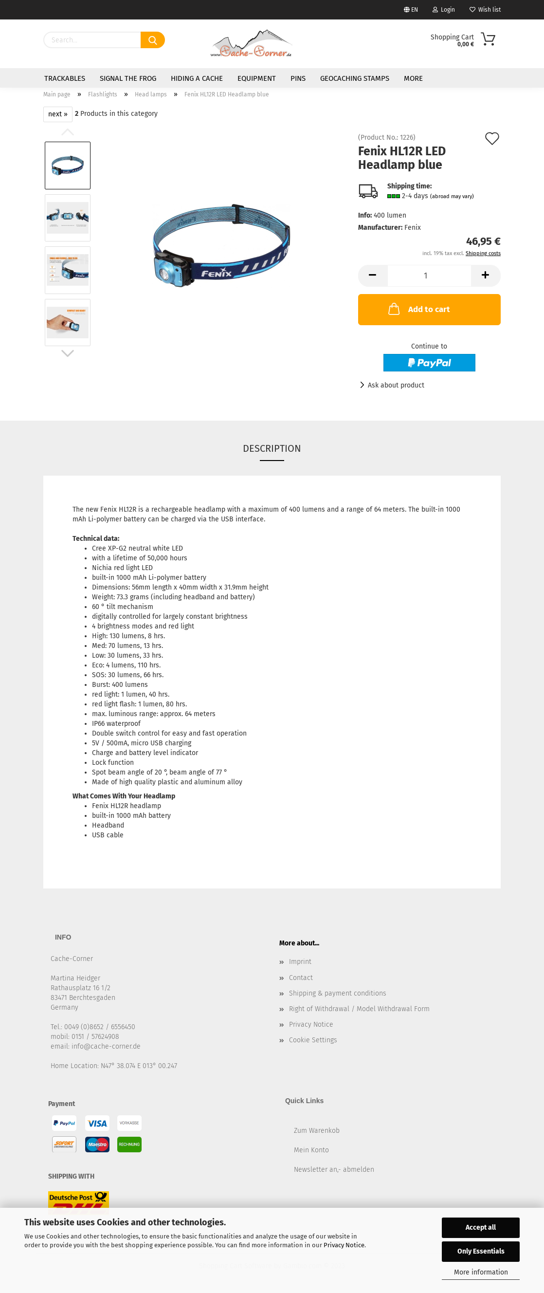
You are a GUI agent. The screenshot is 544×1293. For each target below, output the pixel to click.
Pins (298, 78)
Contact (301, 978)
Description (272, 448)
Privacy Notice (344, 1245)
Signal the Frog (128, 78)
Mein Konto (311, 1150)
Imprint (300, 962)
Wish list (485, 9)
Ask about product (396, 385)
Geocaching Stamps (354, 78)
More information (481, 1272)
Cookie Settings (313, 1040)
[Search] (153, 40)
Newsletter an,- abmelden (334, 1169)
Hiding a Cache (197, 78)
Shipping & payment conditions (337, 993)
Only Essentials (481, 1251)
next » (58, 114)
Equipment (256, 78)
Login (444, 9)
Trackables (64, 78)
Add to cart (418, 308)
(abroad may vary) (452, 196)
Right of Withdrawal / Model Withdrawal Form (359, 1009)
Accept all (481, 1227)
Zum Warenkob (317, 1131)
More (413, 78)
